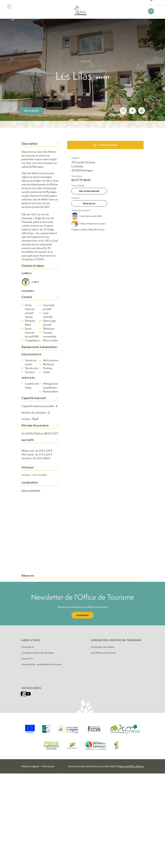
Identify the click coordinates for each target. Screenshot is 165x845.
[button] (9, 6)
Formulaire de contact (102, 647)
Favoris (153, 4)
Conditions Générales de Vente (38, 652)
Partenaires (28, 647)
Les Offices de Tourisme (103, 652)
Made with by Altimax (131, 766)
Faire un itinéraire (33, 490)
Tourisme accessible (27, 18)
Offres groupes (26, 12)
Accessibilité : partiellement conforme (41, 664)
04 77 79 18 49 (80, 180)
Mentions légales (30, 766)
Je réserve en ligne (105, 145)
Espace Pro (27, 658)
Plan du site (48, 766)
